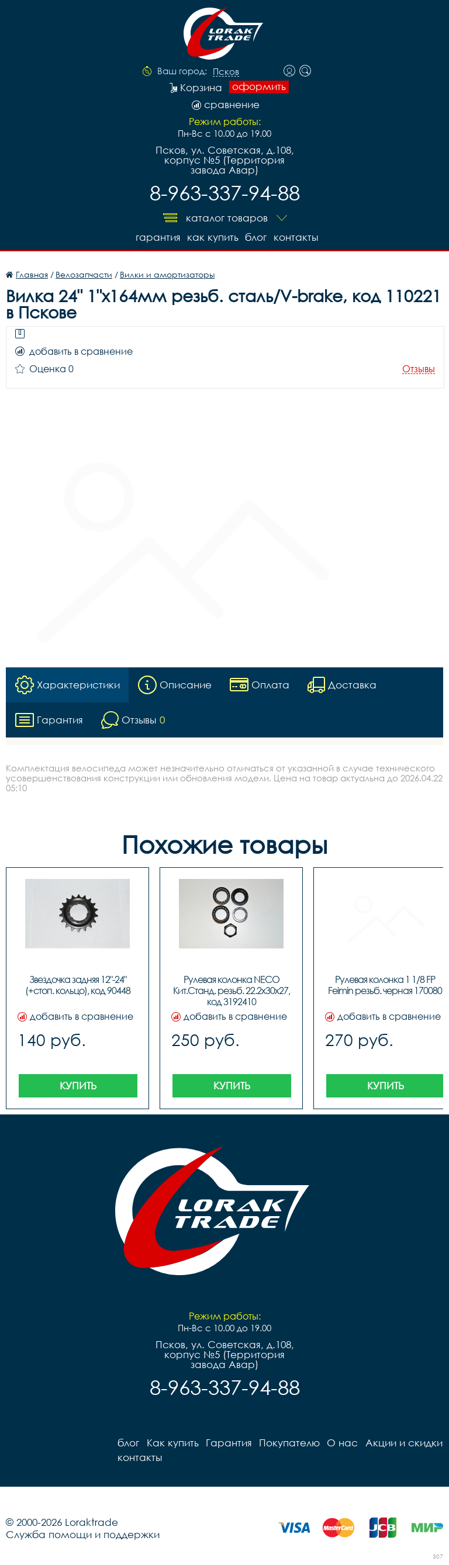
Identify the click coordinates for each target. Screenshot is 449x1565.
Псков (226, 72)
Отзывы (418, 369)
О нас (341, 1442)
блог (256, 237)
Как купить (212, 237)
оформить (259, 86)
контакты (296, 237)
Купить (78, 1085)
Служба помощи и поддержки (83, 1534)
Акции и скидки (402, 1442)
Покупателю (288, 1442)
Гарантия (156, 237)
